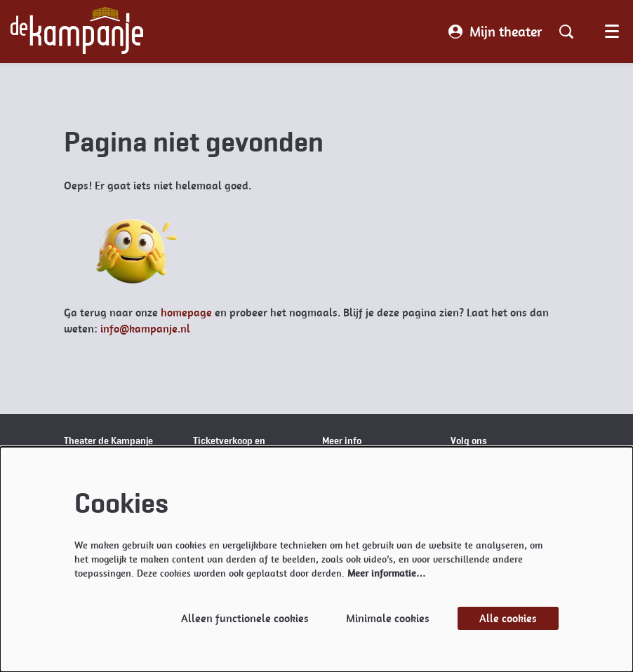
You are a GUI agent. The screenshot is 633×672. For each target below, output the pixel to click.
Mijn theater (495, 31)
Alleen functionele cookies (245, 618)
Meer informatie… (386, 573)
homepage (186, 312)
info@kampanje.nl (145, 328)
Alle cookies (508, 618)
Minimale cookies (387, 618)
